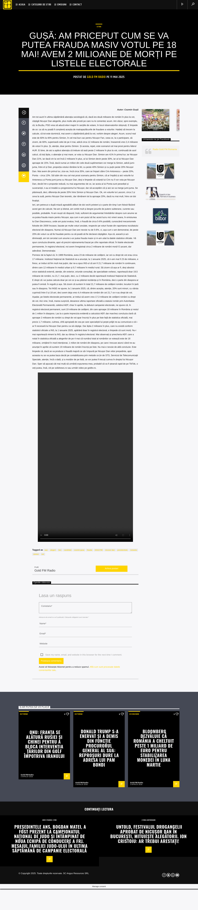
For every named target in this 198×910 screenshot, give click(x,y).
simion (36, 732)
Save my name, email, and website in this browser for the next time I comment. (83, 832)
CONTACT (77, 5)
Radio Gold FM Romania (165, 327)
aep (46, 727)
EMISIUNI (61, 5)
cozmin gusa (79, 727)
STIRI (99, 108)
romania (133, 727)
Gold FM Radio (96, 158)
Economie (134, 891)
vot (43, 732)
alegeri (53, 727)
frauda (89, 727)
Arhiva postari (111, 746)
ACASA (22, 5)
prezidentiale (122, 727)
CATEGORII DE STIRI (41, 5)
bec (59, 727)
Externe (24, 891)
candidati (67, 727)
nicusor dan (110, 727)
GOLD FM (98, 727)
